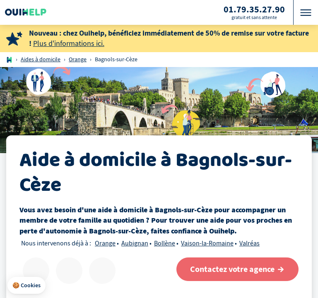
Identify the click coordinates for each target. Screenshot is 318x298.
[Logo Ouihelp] (25, 12)
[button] (26, 285)
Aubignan (134, 243)
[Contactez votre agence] (237, 269)
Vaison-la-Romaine (207, 243)
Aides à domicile (40, 59)
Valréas (249, 243)
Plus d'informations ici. (68, 43)
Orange (78, 59)
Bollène (164, 243)
